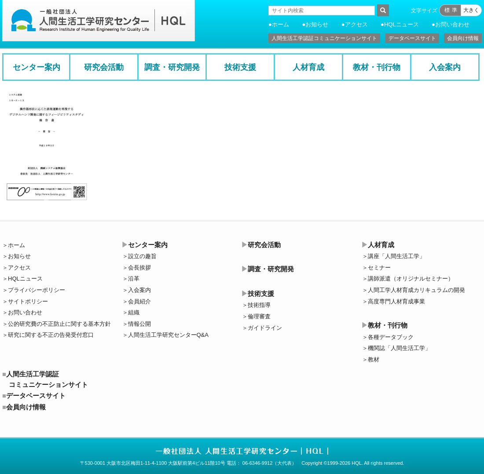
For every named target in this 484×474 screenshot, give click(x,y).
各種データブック (391, 337)
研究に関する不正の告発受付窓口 (51, 335)
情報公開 (139, 324)
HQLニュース (401, 24)
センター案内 (36, 67)
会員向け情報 (463, 38)
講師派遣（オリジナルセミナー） (411, 278)
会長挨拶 (139, 267)
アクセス (356, 24)
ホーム (280, 24)
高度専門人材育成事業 (396, 301)
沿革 (133, 278)
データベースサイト (412, 38)
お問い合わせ (452, 24)
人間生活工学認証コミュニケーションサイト (324, 38)
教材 (373, 359)
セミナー (379, 267)
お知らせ (316, 24)
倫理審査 (259, 316)
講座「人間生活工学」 (396, 256)
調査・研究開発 (172, 67)
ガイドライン (265, 328)
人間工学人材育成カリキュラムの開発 (416, 290)
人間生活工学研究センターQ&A (168, 335)
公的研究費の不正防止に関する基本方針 (59, 324)
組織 (133, 312)
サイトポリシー (28, 301)
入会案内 (445, 67)
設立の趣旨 (142, 256)
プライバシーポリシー (36, 290)
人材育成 (308, 67)
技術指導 (259, 305)
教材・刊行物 (376, 67)
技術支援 (240, 67)
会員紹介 (139, 301)
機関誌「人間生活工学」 (399, 348)
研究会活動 (104, 67)
